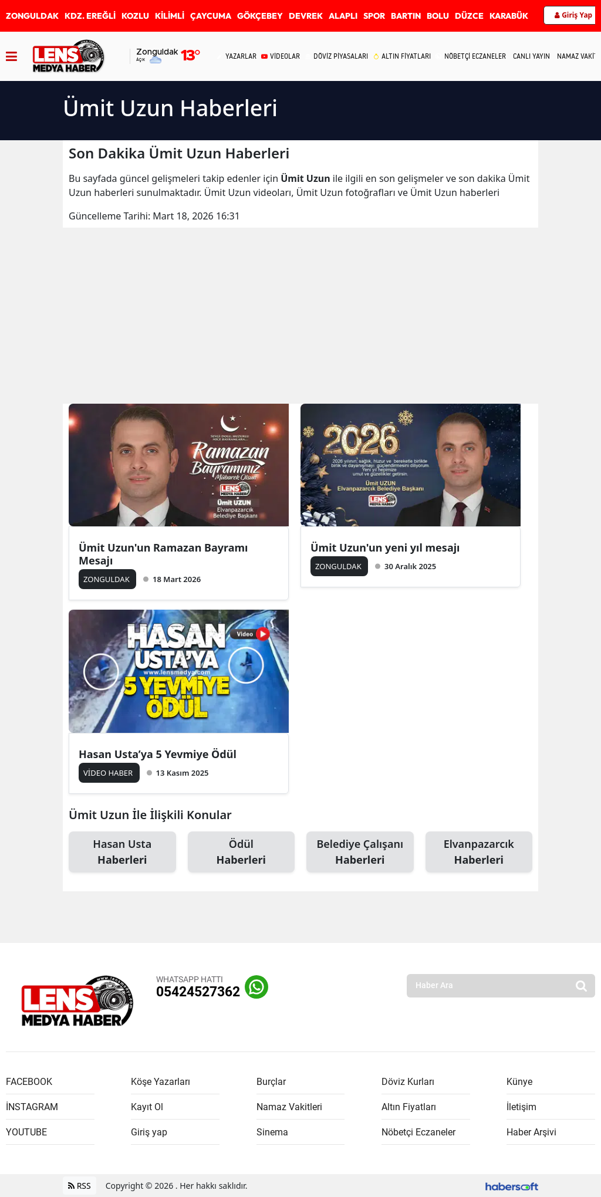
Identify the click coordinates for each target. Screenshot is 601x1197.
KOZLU (135, 16)
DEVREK (306, 16)
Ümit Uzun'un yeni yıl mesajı (385, 547)
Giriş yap (149, 1132)
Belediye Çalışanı (360, 852)
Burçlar (271, 1081)
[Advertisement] (300, 316)
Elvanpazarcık (479, 852)
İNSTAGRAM (32, 1107)
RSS (79, 1185)
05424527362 (198, 992)
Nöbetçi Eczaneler (418, 1132)
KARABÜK (508, 16)
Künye (519, 1081)
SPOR (374, 16)
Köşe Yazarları (160, 1081)
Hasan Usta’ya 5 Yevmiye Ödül (158, 754)
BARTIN (406, 16)
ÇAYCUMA (210, 16)
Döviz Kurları (407, 1081)
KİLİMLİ (169, 16)
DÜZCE (469, 16)
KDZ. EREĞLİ (90, 16)
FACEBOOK (29, 1081)
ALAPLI (343, 16)
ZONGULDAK (32, 16)
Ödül (242, 852)
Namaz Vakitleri (289, 1107)
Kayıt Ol (147, 1107)
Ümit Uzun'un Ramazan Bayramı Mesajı (163, 554)
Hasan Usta (122, 852)
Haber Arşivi (531, 1132)
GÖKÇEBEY (260, 16)
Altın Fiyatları (408, 1107)
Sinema (272, 1132)
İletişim (521, 1107)
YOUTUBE (26, 1132)
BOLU (438, 16)
